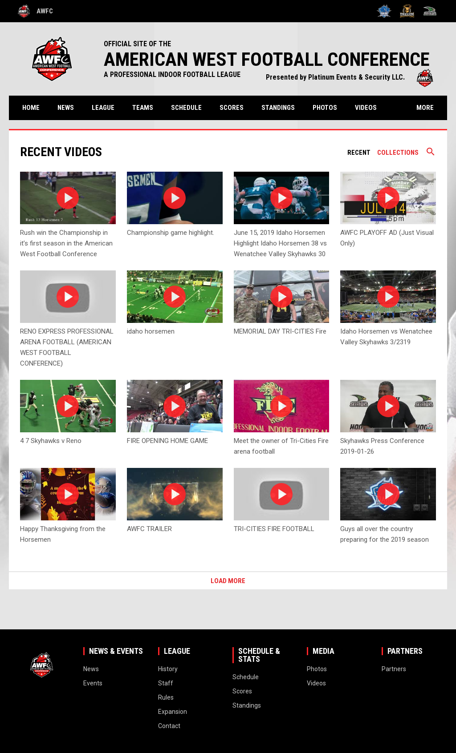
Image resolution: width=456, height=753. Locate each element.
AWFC (35, 11)
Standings (278, 108)
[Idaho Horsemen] (384, 11)
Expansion (172, 711)
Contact (169, 725)
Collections (398, 153)
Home (31, 108)
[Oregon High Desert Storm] (407, 11)
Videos (366, 108)
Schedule (186, 108)
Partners (394, 668)
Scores (232, 108)
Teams (142, 108)
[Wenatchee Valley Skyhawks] (430, 11)
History (168, 668)
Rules (166, 697)
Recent (358, 153)
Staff (165, 683)
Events (92, 683)
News (65, 108)
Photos (325, 108)
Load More (228, 581)
